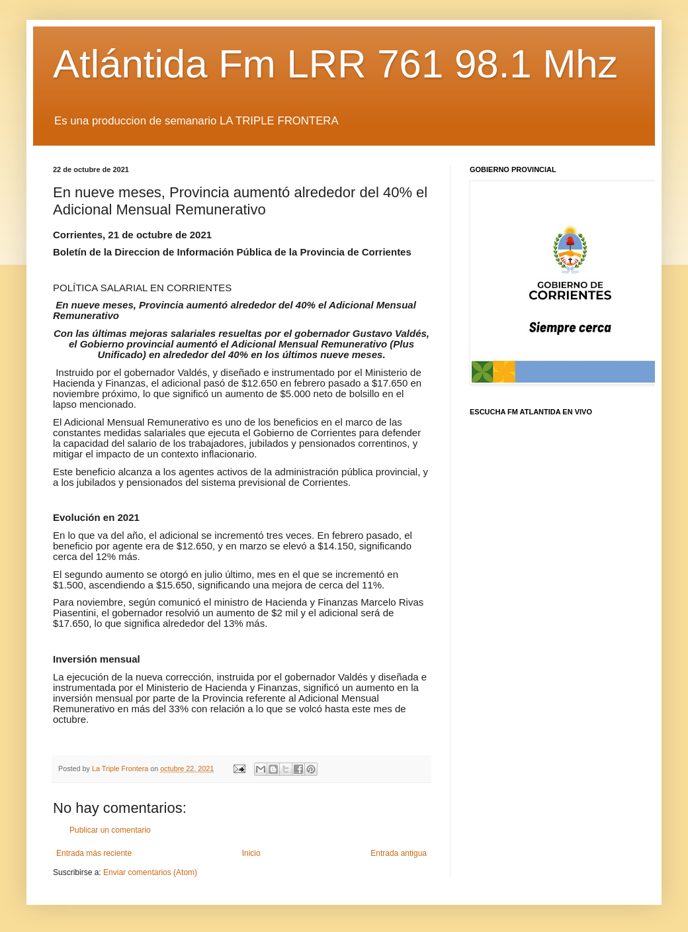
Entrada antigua (398, 853)
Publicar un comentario (110, 830)
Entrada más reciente (94, 853)
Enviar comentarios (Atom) (150, 872)
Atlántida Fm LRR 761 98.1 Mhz (335, 64)
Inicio (251, 853)
